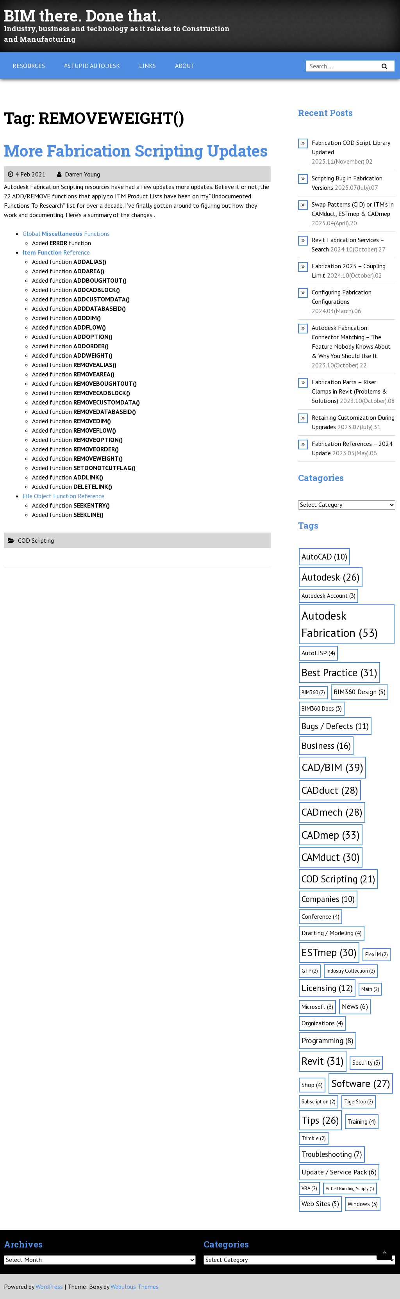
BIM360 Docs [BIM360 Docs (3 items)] (322, 708)
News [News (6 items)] (355, 1006)
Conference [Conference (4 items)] (320, 916)
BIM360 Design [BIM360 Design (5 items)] (360, 692)
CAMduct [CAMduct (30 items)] (331, 857)
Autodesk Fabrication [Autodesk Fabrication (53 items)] (340, 624)
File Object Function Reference (63, 496)
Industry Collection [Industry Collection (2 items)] (351, 971)
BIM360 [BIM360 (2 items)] (313, 692)
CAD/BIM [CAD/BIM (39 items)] (332, 767)
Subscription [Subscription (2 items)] (319, 1101)
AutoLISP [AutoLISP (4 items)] (318, 653)
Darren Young (78, 174)
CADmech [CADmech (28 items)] (332, 811)
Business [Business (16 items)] (326, 745)
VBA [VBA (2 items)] (309, 1188)
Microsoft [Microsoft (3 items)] (317, 1006)
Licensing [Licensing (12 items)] (327, 987)
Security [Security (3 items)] (366, 1062)
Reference (56, 252)
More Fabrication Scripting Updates (136, 150)
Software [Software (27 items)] (360, 1083)
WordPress (49, 1286)
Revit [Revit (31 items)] (323, 1060)
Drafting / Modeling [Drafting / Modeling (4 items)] (332, 933)
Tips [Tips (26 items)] (320, 1120)
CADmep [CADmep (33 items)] (331, 834)
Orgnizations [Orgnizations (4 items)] (322, 1023)
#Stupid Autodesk (92, 65)
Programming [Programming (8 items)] (328, 1040)
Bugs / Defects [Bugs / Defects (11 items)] (335, 726)
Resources (28, 65)
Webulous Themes (135, 1286)
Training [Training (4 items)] (362, 1121)
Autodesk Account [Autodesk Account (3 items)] (328, 595)
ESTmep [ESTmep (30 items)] (329, 952)
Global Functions (66, 233)
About (185, 65)
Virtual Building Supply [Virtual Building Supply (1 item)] (350, 1188)
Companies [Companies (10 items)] (328, 899)
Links (147, 65)
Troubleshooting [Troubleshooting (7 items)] (332, 1154)
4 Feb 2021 (27, 174)
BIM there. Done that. (82, 15)
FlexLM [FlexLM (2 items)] (376, 954)
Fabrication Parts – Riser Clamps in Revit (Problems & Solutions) (349, 391)
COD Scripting (36, 540)
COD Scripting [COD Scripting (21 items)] (338, 879)
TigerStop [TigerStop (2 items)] (358, 1101)
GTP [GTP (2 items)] (310, 971)
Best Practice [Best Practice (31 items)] (339, 672)
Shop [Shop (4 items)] (312, 1085)
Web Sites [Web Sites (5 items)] (320, 1203)
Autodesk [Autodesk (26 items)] (331, 576)
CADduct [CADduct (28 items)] (330, 790)
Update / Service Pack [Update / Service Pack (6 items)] (339, 1171)
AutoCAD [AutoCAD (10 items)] (324, 556)
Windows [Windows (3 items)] (363, 1204)
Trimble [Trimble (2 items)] (314, 1138)
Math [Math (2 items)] (370, 989)
